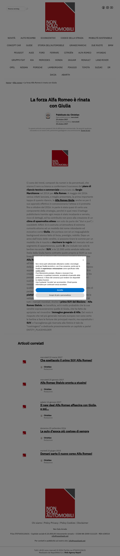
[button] (83, 260)
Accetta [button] (60, 290)
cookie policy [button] (40, 271)
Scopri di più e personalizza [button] (60, 295)
